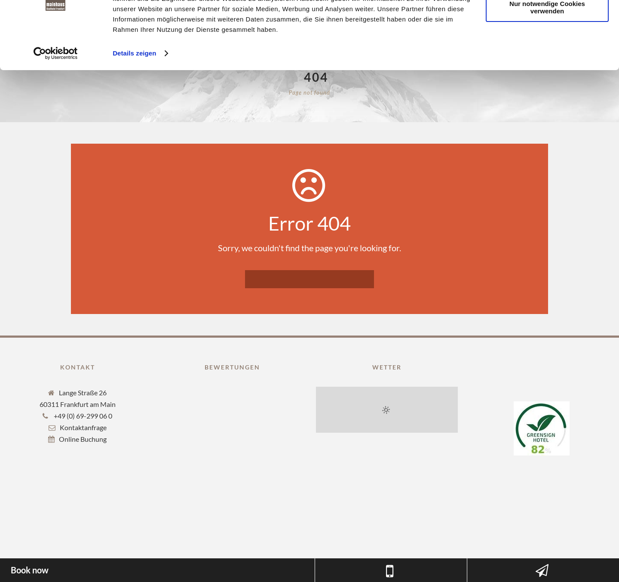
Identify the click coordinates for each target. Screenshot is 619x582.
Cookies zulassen (547, 21)
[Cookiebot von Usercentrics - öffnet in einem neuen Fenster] (55, 96)
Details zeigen (134, 96)
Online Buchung (83, 439)
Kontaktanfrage (83, 427)
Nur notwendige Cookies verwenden (547, 50)
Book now (30, 570)
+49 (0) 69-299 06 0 (82, 416)
